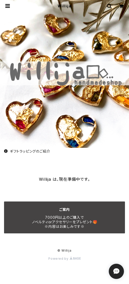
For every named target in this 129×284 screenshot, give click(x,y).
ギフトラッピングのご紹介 (27, 151)
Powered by (64, 258)
